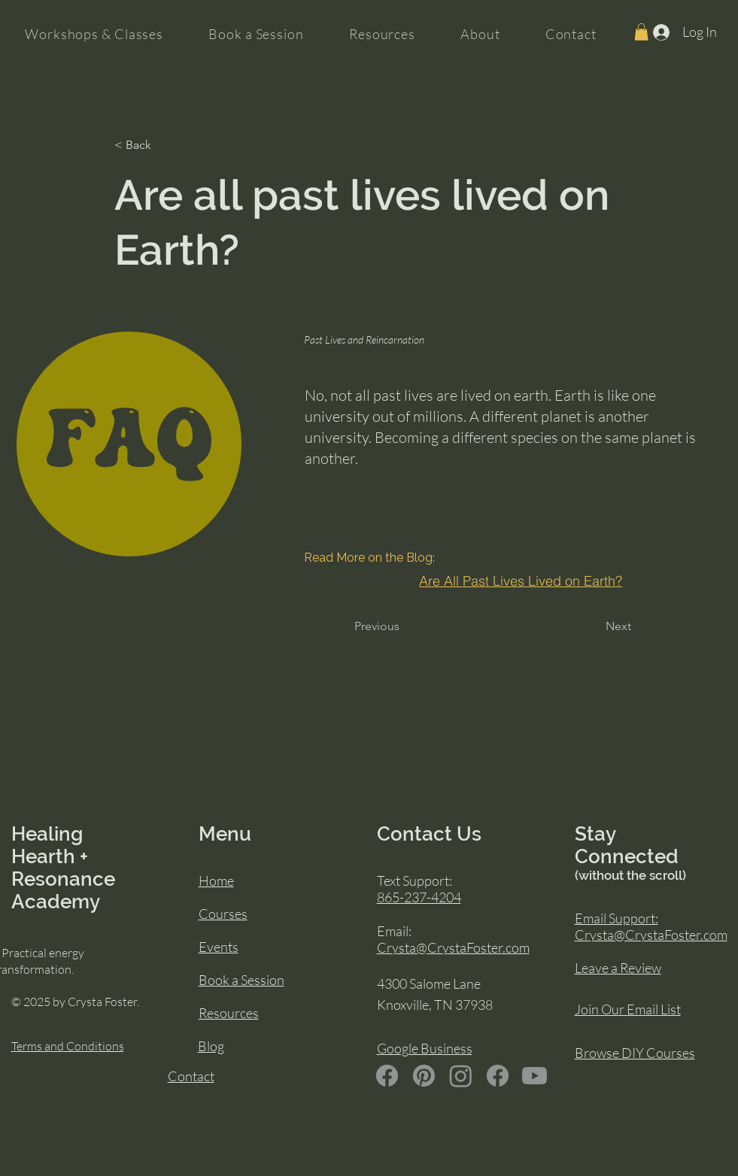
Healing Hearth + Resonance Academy (63, 868)
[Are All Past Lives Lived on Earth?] (521, 580)
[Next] (612, 626)
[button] (641, 32)
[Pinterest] (424, 1075)
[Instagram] (460, 1075)
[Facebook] (387, 1075)
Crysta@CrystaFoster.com (453, 947)
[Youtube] (534, 1075)
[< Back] (164, 145)
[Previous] (379, 626)
